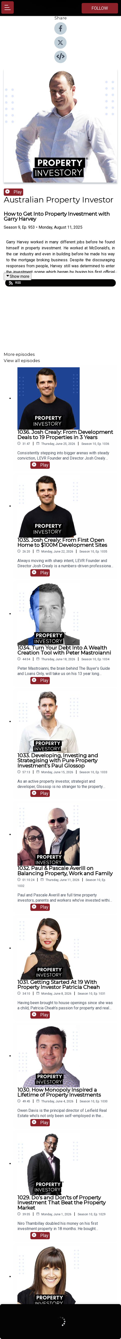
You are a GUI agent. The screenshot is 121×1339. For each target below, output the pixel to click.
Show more (17, 276)
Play (13, 192)
